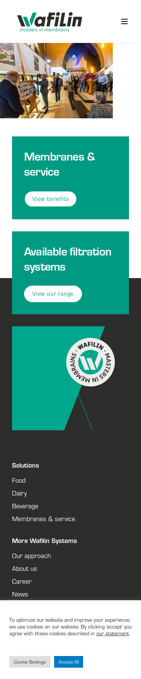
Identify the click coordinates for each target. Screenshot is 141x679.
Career (22, 581)
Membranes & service (43, 518)
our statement (112, 633)
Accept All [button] (69, 661)
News (20, 594)
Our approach (31, 555)
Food (19, 480)
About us (24, 568)
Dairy (19, 493)
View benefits (50, 198)
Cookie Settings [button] (30, 661)
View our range (53, 293)
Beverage (25, 506)
